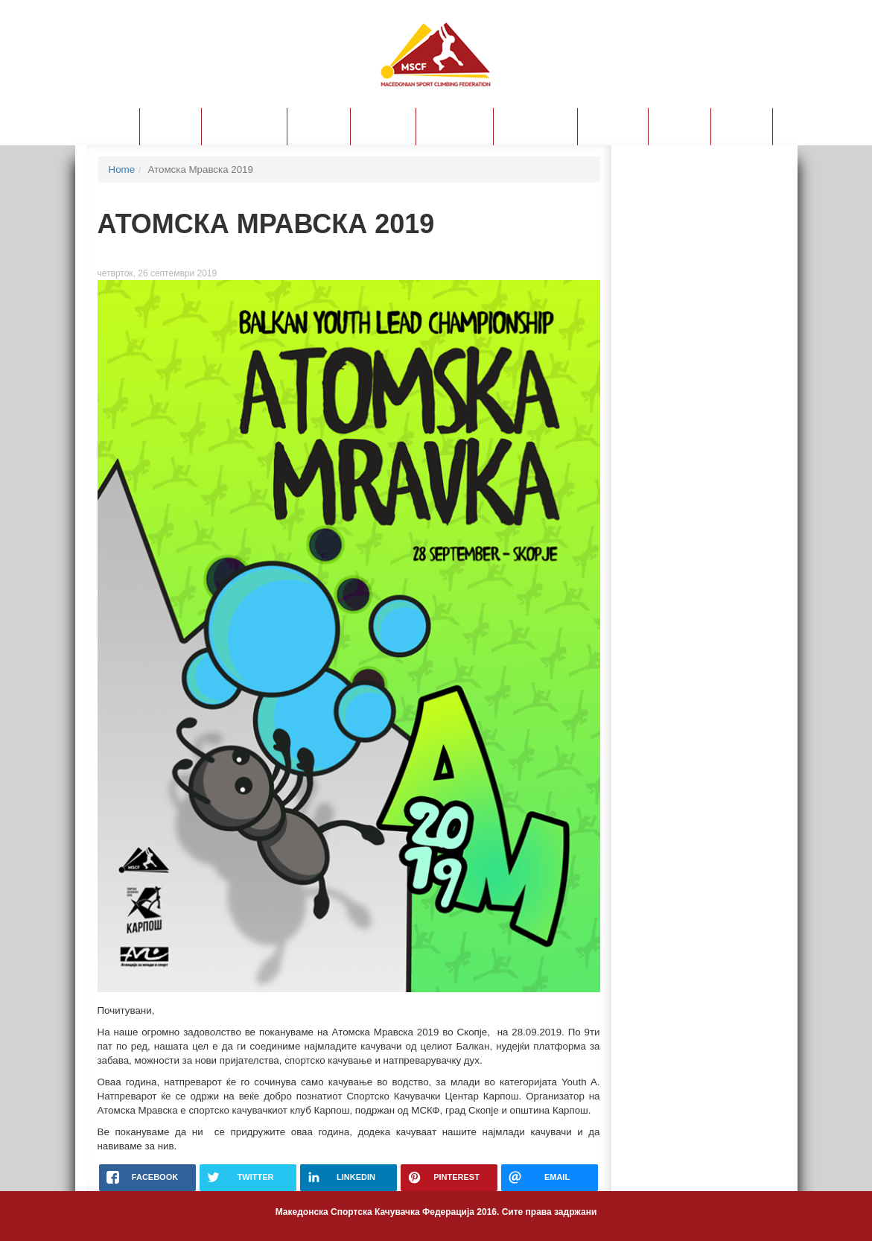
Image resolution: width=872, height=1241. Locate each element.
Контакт (742, 126)
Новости (108, 126)
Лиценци (383, 126)
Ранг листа (455, 126)
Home (122, 169)
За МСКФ (170, 126)
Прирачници (535, 126)
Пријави (319, 126)
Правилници (244, 126)
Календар (612, 126)
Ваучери (679, 126)
